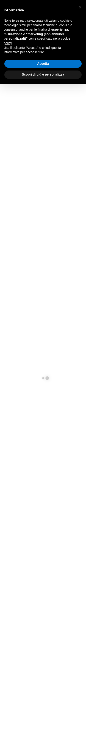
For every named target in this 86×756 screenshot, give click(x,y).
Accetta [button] (43, 63)
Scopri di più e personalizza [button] (43, 74)
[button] (80, 7)
